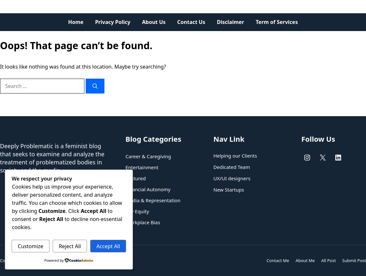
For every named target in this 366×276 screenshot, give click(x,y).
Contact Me (278, 260)
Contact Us (191, 22)
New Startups (228, 189)
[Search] (95, 86)
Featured (135, 178)
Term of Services (277, 22)
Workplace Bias (142, 222)
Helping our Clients (235, 155)
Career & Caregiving (148, 156)
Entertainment (141, 167)
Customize (30, 246)
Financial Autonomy (147, 189)
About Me (305, 260)
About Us (154, 22)
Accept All (108, 246)
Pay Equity (137, 211)
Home (75, 22)
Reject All (70, 246)
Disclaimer (230, 22)
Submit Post (354, 260)
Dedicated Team (231, 167)
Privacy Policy (112, 22)
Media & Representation (152, 200)
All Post (328, 260)
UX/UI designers (231, 178)
